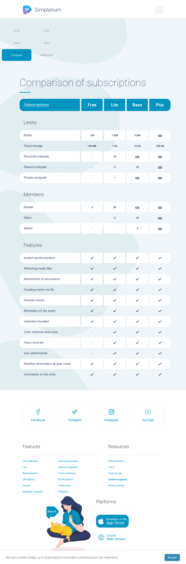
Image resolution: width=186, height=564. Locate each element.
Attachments (30, 473)
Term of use (115, 473)
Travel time (64, 485)
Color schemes (67, 473)
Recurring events (68, 461)
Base (17, 42)
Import (26, 485)
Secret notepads (68, 467)
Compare (16, 55)
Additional (46, 55)
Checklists (29, 479)
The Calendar (30, 461)
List (25, 467)
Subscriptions (116, 461)
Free (16, 30)
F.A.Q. (111, 467)
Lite (46, 30)
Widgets (63, 491)
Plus (46, 42)
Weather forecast (33, 491)
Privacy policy (116, 485)
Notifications (65, 479)
